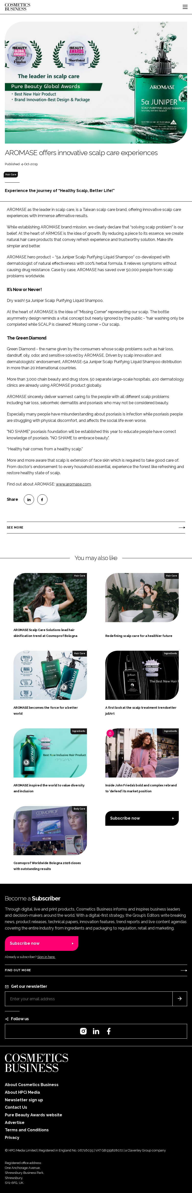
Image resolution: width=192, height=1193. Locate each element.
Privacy (12, 1137)
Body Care (79, 809)
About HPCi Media (22, 1092)
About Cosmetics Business (32, 1084)
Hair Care (10, 174)
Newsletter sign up (24, 1100)
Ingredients (170, 653)
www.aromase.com (73, 484)
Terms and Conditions (27, 1130)
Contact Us (16, 1107)
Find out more (18, 970)
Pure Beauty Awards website (33, 1115)
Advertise (14, 1122)
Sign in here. (46, 957)
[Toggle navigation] (185, 7)
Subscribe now (125, 818)
